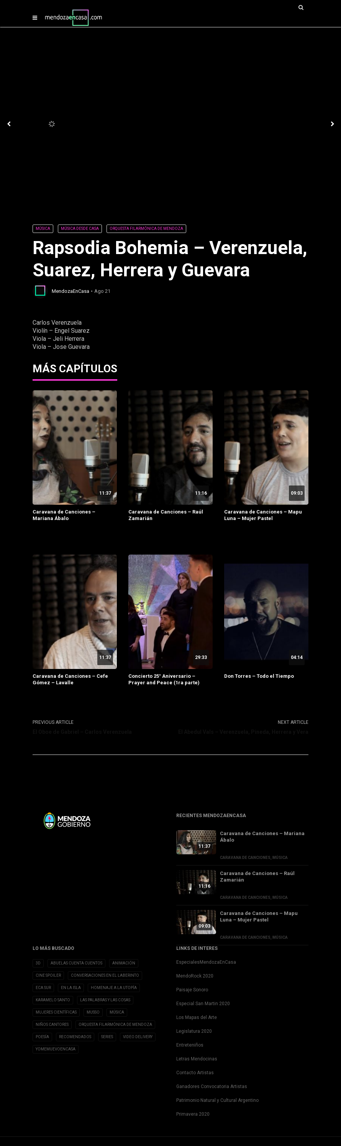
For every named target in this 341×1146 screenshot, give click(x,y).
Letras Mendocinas (196, 1059)
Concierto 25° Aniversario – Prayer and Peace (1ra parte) (164, 679)
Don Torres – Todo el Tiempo (259, 676)
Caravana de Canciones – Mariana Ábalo (64, 515)
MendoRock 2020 (194, 976)
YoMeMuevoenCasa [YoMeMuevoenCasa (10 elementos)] (55, 1049)
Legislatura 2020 (194, 1031)
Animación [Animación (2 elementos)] (123, 963)
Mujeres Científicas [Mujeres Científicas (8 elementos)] (56, 1012)
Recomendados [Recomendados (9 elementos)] (75, 1037)
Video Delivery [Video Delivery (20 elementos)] (137, 1037)
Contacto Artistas (195, 1072)
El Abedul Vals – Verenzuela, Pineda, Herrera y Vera (243, 732)
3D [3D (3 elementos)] (38, 963)
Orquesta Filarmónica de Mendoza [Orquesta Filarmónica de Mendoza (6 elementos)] (115, 1024)
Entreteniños (189, 1045)
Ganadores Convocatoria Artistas (211, 1086)
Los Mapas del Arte (196, 1017)
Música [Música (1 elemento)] (117, 1012)
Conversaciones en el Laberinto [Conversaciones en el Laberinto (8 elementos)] (105, 975)
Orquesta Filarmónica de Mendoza (146, 228)
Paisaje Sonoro (192, 989)
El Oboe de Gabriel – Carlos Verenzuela (82, 732)
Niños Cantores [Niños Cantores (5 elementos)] (52, 1024)
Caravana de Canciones (245, 857)
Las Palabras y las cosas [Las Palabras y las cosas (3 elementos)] (105, 1000)
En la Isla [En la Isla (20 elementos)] (71, 988)
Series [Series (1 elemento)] (107, 1037)
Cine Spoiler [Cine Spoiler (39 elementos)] (48, 975)
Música (43, 228)
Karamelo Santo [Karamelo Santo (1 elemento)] (53, 1000)
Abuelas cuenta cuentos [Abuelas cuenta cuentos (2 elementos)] (76, 963)
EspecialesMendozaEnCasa (206, 962)
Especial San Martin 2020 (203, 1003)
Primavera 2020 (193, 1114)
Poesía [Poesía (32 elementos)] (42, 1037)
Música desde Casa (80, 228)
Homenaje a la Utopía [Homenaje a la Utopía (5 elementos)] (114, 988)
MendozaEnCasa (70, 291)
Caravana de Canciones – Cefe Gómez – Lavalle (70, 679)
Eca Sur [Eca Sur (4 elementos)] (43, 988)
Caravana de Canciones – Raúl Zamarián (165, 515)
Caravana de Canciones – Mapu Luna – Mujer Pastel (263, 515)
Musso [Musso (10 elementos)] (93, 1012)
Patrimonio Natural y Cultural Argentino (217, 1100)
